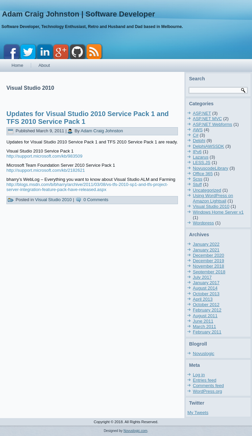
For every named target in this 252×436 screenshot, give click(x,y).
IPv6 (197, 151)
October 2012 (206, 304)
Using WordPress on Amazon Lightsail (213, 198)
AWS (198, 129)
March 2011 (204, 326)
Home (17, 65)
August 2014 (205, 288)
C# (196, 135)
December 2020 (208, 255)
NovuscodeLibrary (210, 168)
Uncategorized (207, 190)
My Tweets (197, 412)
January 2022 (206, 244)
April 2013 (203, 299)
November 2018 (208, 266)
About (44, 65)
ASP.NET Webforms (212, 124)
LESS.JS (201, 162)
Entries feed (204, 380)
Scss (197, 179)
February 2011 (207, 331)
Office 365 (203, 173)
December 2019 (208, 260)
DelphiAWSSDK (208, 146)
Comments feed (208, 385)
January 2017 (206, 282)
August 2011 (205, 315)
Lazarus (200, 157)
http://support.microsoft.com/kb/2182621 (45, 170)
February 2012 (207, 309)
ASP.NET (202, 113)
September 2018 (209, 271)
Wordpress (203, 222)
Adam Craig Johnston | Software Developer (78, 14)
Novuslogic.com (135, 431)
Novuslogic (203, 353)
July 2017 (202, 277)
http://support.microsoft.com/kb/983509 (44, 156)
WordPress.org (207, 391)
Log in (199, 374)
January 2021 (206, 249)
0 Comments (96, 199)
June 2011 (203, 321)
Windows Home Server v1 (218, 212)
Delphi (199, 140)
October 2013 (206, 293)
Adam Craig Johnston (102, 130)
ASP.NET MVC (207, 118)
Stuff (197, 184)
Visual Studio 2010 (53, 199)
